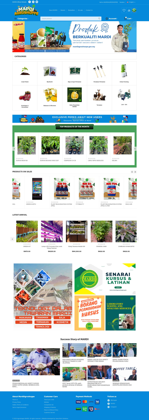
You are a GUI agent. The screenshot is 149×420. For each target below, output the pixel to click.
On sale (80, 10)
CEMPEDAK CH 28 (70, 160)
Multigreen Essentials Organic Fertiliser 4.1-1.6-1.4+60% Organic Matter (24, 205)
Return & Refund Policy (51, 410)
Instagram (114, 407)
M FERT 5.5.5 (43, 204)
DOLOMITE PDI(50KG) (95, 204)
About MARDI (53, 10)
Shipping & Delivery (50, 407)
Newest (63, 10)
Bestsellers (71, 10)
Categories (22, 18)
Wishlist (46, 402)
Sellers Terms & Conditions (20, 405)
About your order (49, 399)
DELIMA (114, 160)
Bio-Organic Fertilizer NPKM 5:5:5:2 (74, 204)
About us (15, 399)
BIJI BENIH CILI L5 (36, 246)
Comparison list (48, 405)
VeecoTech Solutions (62, 418)
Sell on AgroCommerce (19, 407)
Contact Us (89, 10)
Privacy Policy (16, 402)
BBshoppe (114, 400)
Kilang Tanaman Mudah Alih (110, 246)
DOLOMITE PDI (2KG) (120, 204)
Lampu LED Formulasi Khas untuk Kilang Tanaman (86, 247)
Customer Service (49, 412)
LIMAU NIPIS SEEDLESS (96, 160)
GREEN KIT (61, 246)
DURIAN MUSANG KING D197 (49, 160)
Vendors (122, 2)
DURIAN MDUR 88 (22, 160)
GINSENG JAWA (136, 246)
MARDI (113, 403)
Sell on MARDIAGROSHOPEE (108, 2)
